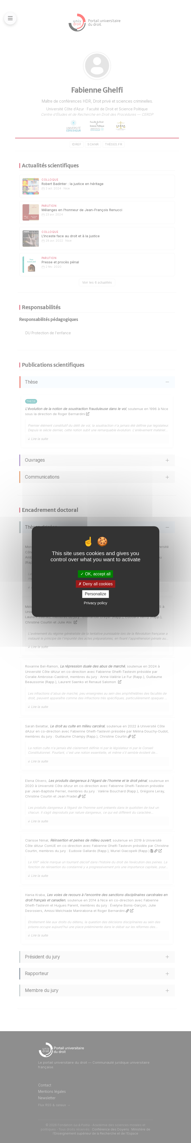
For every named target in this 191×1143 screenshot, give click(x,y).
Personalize (95, 594)
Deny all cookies (95, 584)
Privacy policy (95, 603)
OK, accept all (95, 574)
